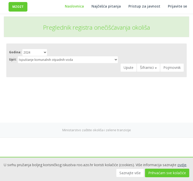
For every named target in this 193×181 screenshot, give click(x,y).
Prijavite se (177, 6)
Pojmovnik (172, 67)
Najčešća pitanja (106, 6)
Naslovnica (74, 6)
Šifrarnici (148, 67)
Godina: (15, 52)
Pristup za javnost (144, 6)
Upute (128, 67)
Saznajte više (130, 172)
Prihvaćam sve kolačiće (167, 172)
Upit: (13, 59)
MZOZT (18, 7)
